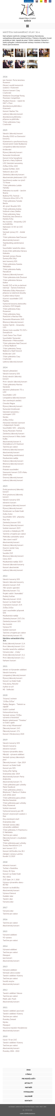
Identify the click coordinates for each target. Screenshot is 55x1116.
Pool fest (6, 519)
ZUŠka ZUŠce (8, 420)
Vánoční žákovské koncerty (13, 582)
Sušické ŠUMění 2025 (11, 169)
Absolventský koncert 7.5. (12, 782)
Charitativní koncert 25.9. (12, 605)
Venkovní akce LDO (10, 172)
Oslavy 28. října (9, 871)
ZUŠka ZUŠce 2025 (10, 166)
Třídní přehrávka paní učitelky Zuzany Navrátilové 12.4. (14, 844)
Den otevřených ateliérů (12, 400)
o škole (28, 1074)
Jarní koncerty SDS (10, 261)
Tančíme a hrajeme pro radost (14, 534)
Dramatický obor (9, 822)
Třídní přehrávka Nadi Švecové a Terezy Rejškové (14, 344)
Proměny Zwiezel (9, 1019)
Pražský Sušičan (9, 596)
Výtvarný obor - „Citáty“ (12, 652)
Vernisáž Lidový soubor (11, 973)
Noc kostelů (7, 624)
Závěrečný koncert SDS (12, 522)
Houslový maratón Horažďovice (15, 1028)
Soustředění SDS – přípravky (14, 428)
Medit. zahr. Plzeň (9, 999)
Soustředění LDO (9, 395)
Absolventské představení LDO (15, 177)
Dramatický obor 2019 (11, 774)
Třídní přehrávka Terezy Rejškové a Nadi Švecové (12, 349)
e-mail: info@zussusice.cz (27, 1113)
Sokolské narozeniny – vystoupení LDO (11, 413)
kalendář (28, 1096)
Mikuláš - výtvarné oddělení (13, 754)
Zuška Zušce (7, 514)
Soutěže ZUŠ (8, 553)
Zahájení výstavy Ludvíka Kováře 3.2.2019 (13, 855)
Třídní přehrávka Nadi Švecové (14, 237)
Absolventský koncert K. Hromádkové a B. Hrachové (13, 442)
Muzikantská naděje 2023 (13, 561)
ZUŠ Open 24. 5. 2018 (11, 879)
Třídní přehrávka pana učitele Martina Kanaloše (14, 799)
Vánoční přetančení (10, 371)
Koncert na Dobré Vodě (12, 602)
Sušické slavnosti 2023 (11, 528)
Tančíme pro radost (10, 447)
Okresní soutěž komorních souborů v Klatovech (13, 86)
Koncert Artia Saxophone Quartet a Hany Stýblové (12, 159)
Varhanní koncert (9, 660)
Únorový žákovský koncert (13, 477)
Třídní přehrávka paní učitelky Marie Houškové (14, 785)
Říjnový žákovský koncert (12, 152)
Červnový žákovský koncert (13, 525)
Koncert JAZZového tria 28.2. (14, 851)
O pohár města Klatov (11, 296)
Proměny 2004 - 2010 (11, 1051)
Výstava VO (7, 627)
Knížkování (7, 149)
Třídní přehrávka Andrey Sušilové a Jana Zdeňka (12, 210)
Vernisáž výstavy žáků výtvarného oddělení (11, 826)
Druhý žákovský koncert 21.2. (14, 655)
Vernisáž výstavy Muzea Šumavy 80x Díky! (12, 257)
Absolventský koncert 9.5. (12, 635)
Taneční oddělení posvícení (13, 1011)
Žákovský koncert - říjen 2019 (14, 762)
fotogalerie (28, 1092)
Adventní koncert (9, 502)
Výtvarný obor (8, 902)
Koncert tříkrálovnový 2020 (13, 734)
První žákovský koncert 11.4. (14, 646)
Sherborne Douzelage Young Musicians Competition (13, 96)
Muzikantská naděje (10, 458)
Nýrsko (5, 1022)
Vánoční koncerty (9, 672)
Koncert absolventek (11, 567)
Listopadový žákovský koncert (14, 147)
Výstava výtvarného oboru (13, 751)
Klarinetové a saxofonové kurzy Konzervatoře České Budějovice (15, 142)
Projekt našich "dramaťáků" (13, 593)
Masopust (6, 955)
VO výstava (7, 937)
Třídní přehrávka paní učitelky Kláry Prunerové (14, 804)
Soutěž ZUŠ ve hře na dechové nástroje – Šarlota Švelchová (14, 286)
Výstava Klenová (9, 893)
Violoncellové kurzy (10, 712)
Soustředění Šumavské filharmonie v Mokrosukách (13, 339)
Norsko (5, 417)
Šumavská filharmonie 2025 (13, 319)
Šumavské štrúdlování (11, 155)
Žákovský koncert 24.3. (11, 728)
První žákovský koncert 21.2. (14, 658)
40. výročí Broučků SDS (12, 206)
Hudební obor (8, 896)
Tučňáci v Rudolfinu (10, 868)
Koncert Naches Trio (10, 111)
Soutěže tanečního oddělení (14, 649)
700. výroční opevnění (11, 588)
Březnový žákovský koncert (13, 322)
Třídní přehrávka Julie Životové (15, 277)
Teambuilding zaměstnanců (13, 455)
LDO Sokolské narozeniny (13, 163)
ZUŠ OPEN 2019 (9, 795)
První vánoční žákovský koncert (15, 381)
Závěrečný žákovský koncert (13, 174)
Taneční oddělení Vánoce (12, 993)
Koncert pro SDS (9, 768)
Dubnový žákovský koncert (13, 274)
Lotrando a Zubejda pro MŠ (13, 531)
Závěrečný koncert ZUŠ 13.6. (14, 618)
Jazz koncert (7, 958)
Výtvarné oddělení (10, 935)
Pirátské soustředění (11, 469)
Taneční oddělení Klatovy (13, 975)
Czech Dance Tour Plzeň (12, 335)
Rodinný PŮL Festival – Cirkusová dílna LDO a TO (13, 197)
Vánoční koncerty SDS (11, 373)
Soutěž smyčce (8, 981)
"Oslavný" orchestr (10, 698)
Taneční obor (8, 899)
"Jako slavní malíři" (10, 539)
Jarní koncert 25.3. (10, 848)
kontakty (28, 1101)
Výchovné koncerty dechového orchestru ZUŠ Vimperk (14, 305)
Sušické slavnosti (9, 630)
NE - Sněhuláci (8, 689)
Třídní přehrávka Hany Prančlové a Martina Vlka (12, 315)
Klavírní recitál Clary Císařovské (11, 549)
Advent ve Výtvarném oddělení (15, 669)
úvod (28, 1070)
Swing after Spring (10, 771)
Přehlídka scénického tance (13, 536)
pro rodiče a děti (28, 1079)
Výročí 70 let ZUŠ (10, 1040)
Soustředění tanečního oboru (14, 248)
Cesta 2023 (7, 559)
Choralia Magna (9, 403)
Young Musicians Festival (12, 431)
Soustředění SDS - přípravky (13, 517)
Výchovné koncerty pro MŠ (13, 811)
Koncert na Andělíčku (11, 887)
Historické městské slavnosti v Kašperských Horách (14, 424)
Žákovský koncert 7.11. (11, 590)
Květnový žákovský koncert (13, 449)
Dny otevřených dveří (11, 819)
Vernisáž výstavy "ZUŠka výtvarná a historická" (12, 716)
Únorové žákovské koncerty (13, 564)
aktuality (28, 1083)
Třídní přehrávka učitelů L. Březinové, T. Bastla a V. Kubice (14, 791)
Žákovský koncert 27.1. (11, 731)
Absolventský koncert (11, 240)
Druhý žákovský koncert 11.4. (14, 643)
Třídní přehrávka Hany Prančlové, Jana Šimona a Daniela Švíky (12, 216)
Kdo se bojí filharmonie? (12, 725)
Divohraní (6, 466)
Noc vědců (7, 877)
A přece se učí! (8, 686)
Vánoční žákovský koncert (13, 133)
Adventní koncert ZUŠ (11, 585)
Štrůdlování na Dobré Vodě (13, 511)
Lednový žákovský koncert (13, 114)
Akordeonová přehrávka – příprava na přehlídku (12, 118)
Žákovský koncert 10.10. (12, 599)
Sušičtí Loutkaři (9, 709)
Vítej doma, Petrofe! (10, 684)
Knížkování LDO (9, 354)
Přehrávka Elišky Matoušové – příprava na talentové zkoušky (14, 291)
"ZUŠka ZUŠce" (9, 701)
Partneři (28, 1087)
